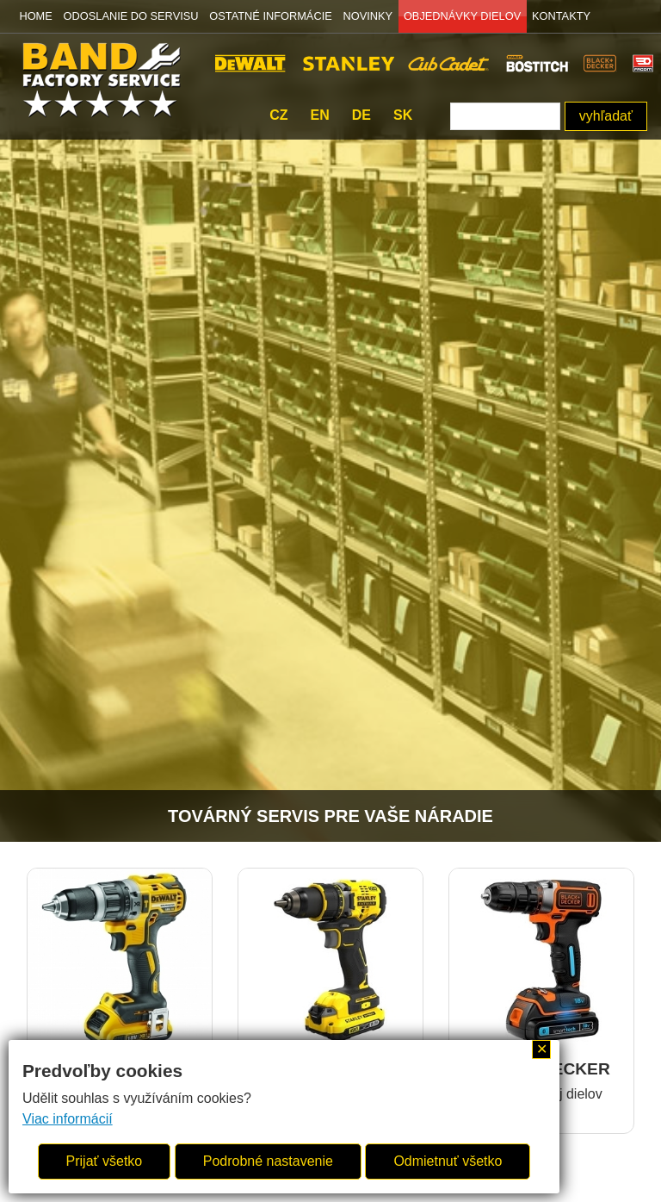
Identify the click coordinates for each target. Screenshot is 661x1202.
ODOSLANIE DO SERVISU (131, 15)
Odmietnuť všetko (447, 1161)
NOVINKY (368, 15)
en (320, 115)
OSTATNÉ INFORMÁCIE (270, 15)
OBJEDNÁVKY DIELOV (462, 15)
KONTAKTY (561, 15)
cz (278, 115)
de (361, 115)
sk (402, 115)
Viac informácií (67, 1119)
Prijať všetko (104, 1161)
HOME (35, 15)
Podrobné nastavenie (268, 1161)
